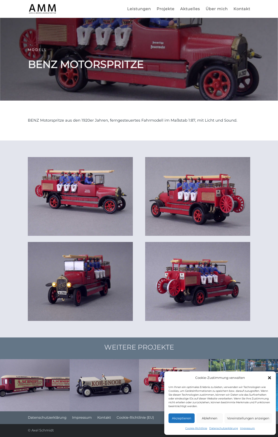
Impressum (247, 428)
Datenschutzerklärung (223, 428)
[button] (269, 378)
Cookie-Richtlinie (196, 428)
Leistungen (139, 9)
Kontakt (241, 9)
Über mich (217, 9)
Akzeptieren (181, 418)
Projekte (165, 9)
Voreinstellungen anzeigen (248, 418)
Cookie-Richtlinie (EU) (135, 418)
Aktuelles (190, 9)
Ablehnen (209, 418)
